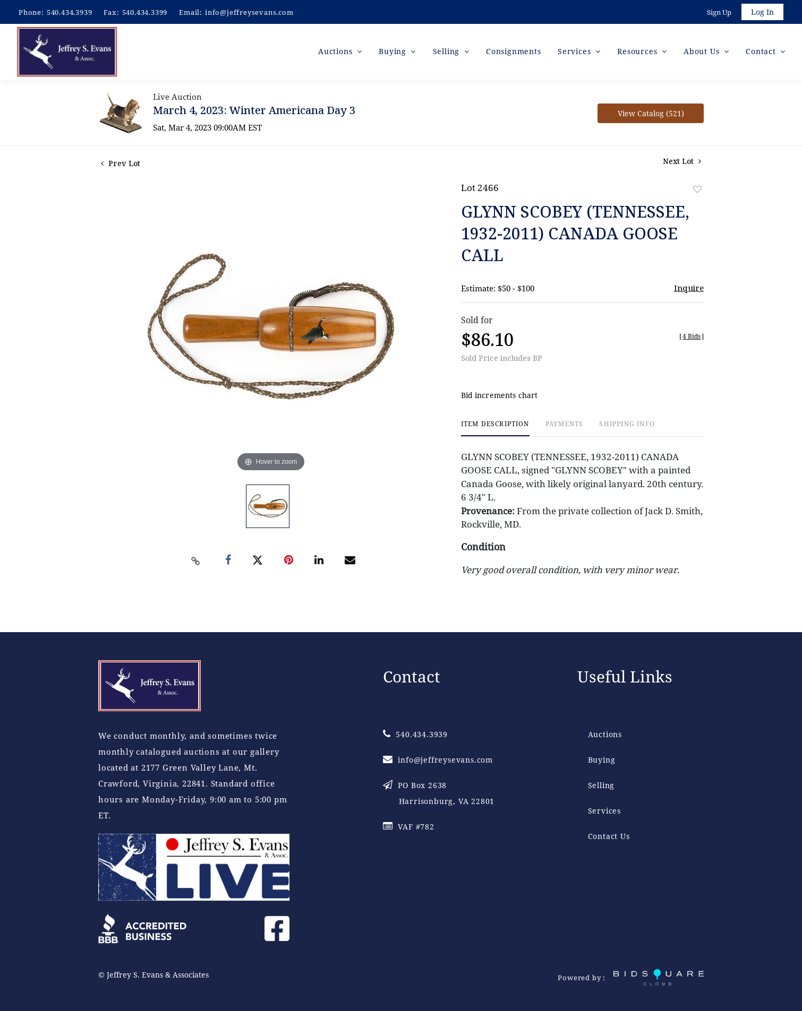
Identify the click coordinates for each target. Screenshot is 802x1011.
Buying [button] (394, 53)
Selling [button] (447, 53)
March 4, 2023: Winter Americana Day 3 (254, 112)
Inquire (689, 289)
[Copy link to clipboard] (196, 562)
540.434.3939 (69, 12)
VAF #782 (408, 827)
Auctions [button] (336, 53)
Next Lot (682, 162)
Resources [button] (638, 53)
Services (604, 811)
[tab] (495, 430)
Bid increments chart (499, 397)
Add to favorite (697, 191)
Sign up (718, 13)
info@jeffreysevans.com (249, 12)
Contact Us (609, 836)
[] (691, 337)
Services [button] (575, 53)
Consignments (513, 53)
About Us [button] (703, 53)
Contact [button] (762, 53)
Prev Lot (120, 165)
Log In (761, 12)
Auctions (605, 734)
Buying (602, 760)
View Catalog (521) (651, 115)
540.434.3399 (145, 12)
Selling (601, 785)
